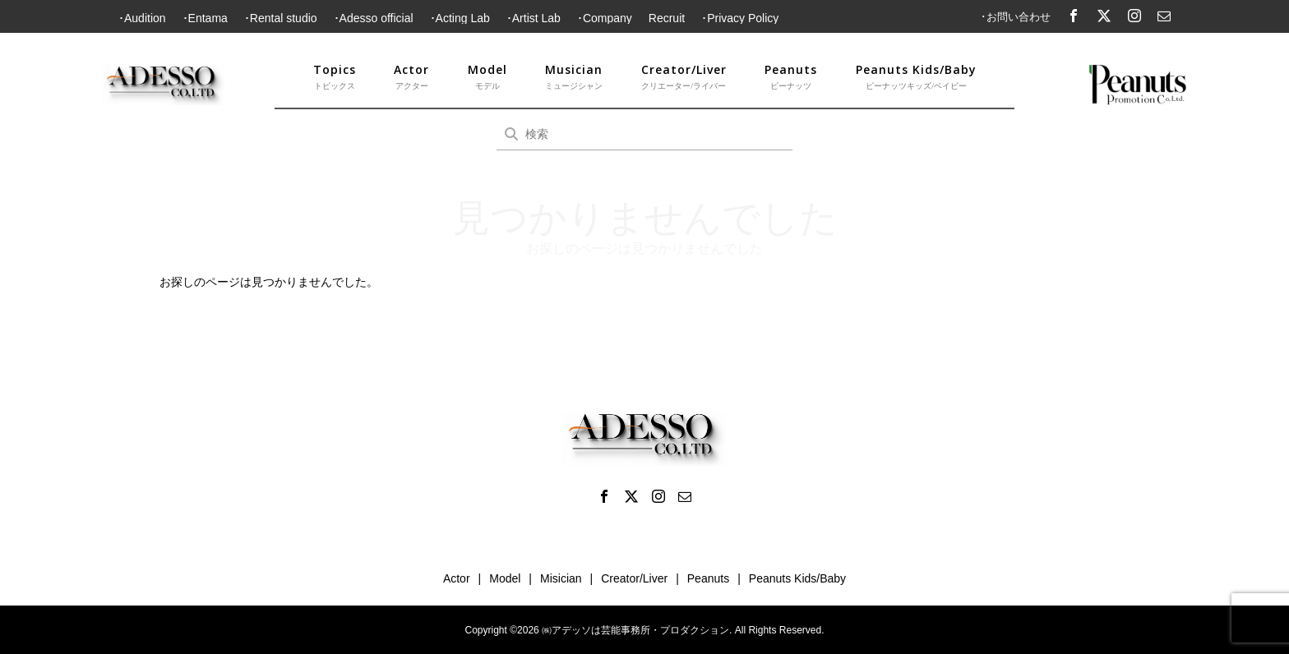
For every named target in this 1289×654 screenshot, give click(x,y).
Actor (411, 77)
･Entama (205, 18)
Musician (574, 77)
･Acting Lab (460, 18)
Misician (561, 578)
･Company (604, 18)
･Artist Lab (533, 18)
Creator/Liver (684, 77)
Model (487, 77)
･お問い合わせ (1016, 16)
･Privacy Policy (739, 18)
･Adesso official (373, 18)
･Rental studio (280, 18)
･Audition (142, 18)
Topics (334, 77)
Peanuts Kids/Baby (916, 77)
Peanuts (791, 77)
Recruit (667, 18)
